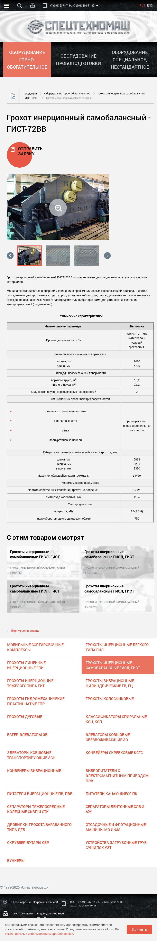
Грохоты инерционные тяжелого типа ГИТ (30, 683)
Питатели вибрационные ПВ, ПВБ (39, 793)
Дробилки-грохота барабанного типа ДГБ (39, 827)
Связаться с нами (22, 913)
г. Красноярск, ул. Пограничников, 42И (34, 902)
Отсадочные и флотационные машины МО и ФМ (116, 827)
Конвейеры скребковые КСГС (114, 752)
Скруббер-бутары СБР (28, 842)
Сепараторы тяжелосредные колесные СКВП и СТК (36, 809)
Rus (142, 5)
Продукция (30, 93)
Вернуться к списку (25, 630)
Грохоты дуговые (24, 716)
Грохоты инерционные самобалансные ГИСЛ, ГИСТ (113, 665)
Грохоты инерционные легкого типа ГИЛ (117, 647)
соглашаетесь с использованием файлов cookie (39, 933)
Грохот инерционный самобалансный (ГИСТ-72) (37, 604)
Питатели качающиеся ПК (111, 793)
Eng (150, 5)
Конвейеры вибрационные (34, 770)
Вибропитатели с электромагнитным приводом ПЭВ (117, 775)
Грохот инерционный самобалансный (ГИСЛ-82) (37, 570)
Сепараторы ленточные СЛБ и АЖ (115, 809)
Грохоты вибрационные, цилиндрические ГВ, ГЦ (110, 683)
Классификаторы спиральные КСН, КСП (116, 719)
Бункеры (16, 860)
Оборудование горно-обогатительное (67, 93)
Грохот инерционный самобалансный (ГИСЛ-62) (111, 604)
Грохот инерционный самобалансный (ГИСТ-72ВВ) (111, 570)
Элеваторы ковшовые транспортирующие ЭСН (31, 755)
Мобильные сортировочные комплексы (35, 647)
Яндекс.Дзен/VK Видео (51, 913)
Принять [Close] (139, 929)
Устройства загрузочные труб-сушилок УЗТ (117, 845)
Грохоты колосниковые (110, 698)
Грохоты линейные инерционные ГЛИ (26, 665)
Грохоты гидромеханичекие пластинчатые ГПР (35, 701)
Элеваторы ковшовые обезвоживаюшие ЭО (108, 737)
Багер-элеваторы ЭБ (27, 734)
